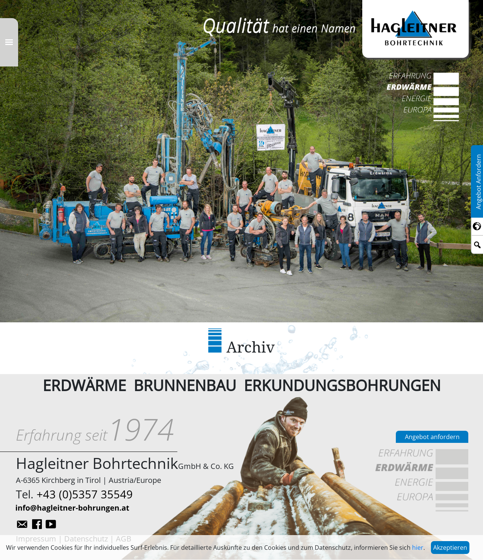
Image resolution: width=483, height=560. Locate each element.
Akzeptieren (450, 547)
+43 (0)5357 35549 (85, 494)
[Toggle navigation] (9, 42)
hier (417, 547)
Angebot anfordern (432, 437)
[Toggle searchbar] (477, 245)
